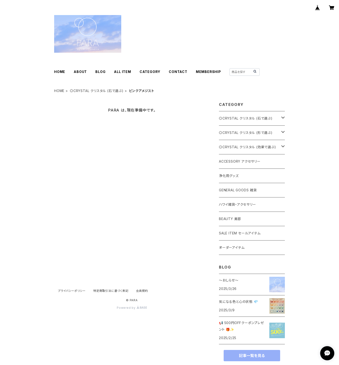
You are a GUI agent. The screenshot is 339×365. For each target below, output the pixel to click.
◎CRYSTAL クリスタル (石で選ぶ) (97, 91)
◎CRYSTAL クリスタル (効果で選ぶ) (247, 147)
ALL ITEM (122, 72)
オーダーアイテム (231, 247)
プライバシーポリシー (72, 291)
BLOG (100, 72)
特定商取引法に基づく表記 (111, 291)
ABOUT (80, 72)
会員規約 (142, 291)
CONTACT (178, 72)
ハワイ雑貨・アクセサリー (237, 204)
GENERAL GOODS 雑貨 (238, 190)
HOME (59, 72)
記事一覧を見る (252, 355)
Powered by (132, 307)
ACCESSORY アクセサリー (240, 161)
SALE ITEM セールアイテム (240, 233)
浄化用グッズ (229, 176)
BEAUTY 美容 (230, 219)
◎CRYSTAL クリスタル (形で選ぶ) (246, 133)
